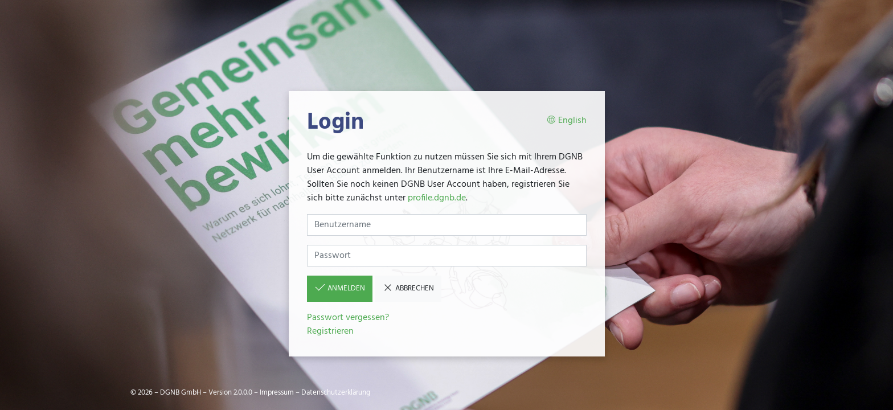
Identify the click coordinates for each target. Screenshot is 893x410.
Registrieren (330, 331)
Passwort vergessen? (348, 317)
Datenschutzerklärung (335, 393)
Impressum (277, 393)
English (567, 121)
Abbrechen (408, 288)
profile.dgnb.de (437, 198)
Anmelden (339, 288)
